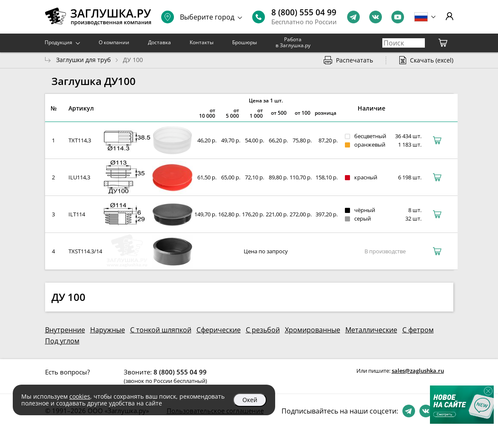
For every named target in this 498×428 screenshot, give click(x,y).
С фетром (418, 329)
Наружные (107, 329)
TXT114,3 (79, 140)
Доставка (159, 42)
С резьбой (263, 329)
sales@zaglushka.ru (418, 370)
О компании (114, 42)
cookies (79, 396)
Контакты (201, 42)
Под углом (62, 341)
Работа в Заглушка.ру (293, 42)
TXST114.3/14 (85, 251)
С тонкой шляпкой (160, 329)
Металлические (371, 329)
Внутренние (65, 329)
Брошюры (244, 42)
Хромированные (312, 329)
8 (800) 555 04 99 (303, 12)
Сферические (218, 329)
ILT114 (76, 214)
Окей (249, 400)
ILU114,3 (79, 177)
